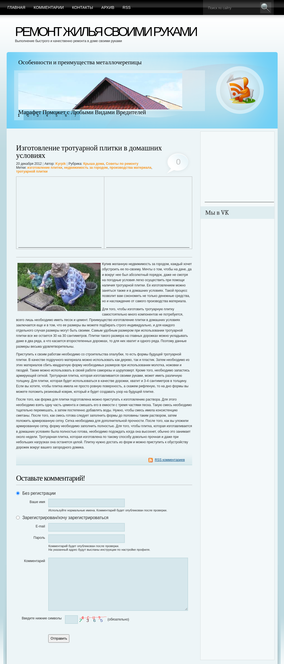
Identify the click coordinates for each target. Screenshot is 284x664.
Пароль (39, 538)
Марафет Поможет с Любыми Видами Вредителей (82, 112)
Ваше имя (37, 502)
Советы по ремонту (122, 164)
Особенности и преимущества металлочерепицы (80, 62)
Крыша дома (93, 164)
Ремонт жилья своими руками (105, 31)
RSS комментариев (170, 460)
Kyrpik (60, 164)
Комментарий (34, 561)
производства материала (130, 168)
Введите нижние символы (42, 618)
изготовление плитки (44, 168)
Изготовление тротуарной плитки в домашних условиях (89, 152)
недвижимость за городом (86, 168)
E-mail (40, 526)
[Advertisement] (60, 212)
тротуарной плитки (32, 171)
